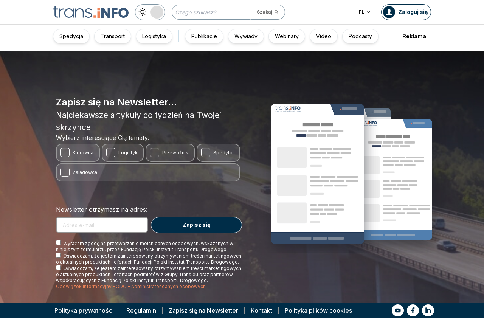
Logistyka (154, 36)
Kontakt (261, 310)
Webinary (287, 36)
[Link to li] (428, 310)
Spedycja (71, 36)
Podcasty (360, 36)
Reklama (414, 36)
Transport (113, 36)
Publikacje (204, 36)
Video (323, 36)
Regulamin (141, 310)
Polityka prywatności (84, 310)
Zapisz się (196, 225)
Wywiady (246, 36)
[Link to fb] (413, 310)
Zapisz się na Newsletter (203, 310)
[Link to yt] (398, 310)
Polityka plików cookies (318, 310)
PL (365, 12)
